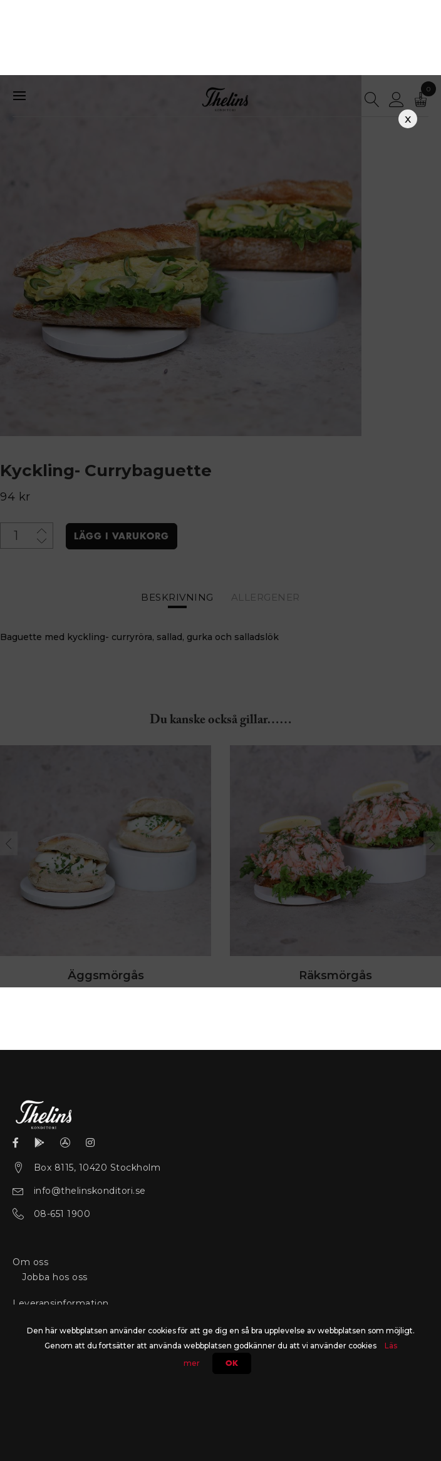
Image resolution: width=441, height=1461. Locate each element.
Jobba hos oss (55, 1276)
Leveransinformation (61, 1302)
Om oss (30, 1261)
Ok (232, 1363)
